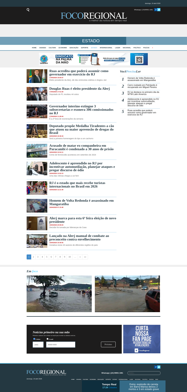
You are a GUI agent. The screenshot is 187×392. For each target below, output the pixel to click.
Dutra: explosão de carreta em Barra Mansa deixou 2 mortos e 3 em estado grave (144, 387)
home (34, 47)
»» (85, 257)
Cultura (52, 47)
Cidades (42, 47)
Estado (94, 47)
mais (156, 379)
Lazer (117, 47)
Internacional (106, 47)
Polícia (146, 47)
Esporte (84, 47)
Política (137, 47)
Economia (63, 47)
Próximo (108, 344)
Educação (74, 47)
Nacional (127, 47)
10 (70, 257)
